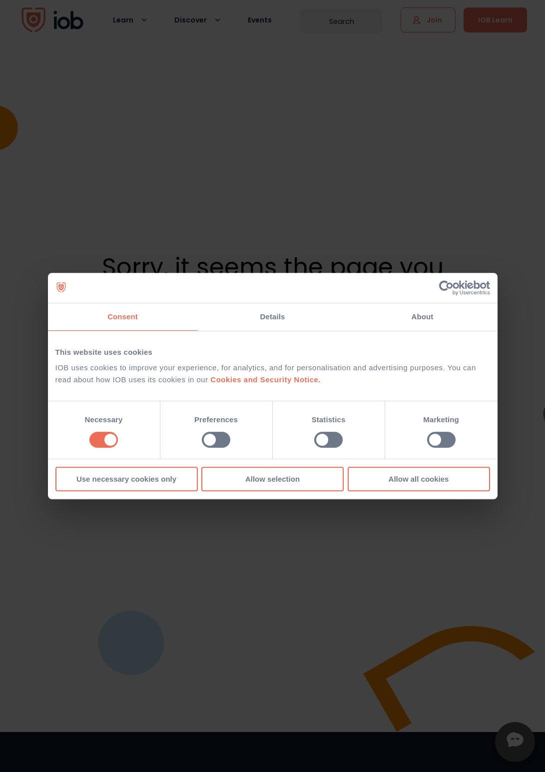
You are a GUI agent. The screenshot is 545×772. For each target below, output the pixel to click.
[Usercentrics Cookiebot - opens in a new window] (446, 287)
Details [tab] (272, 316)
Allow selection (272, 479)
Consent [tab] (122, 316)
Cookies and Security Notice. (265, 379)
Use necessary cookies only (126, 479)
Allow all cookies (419, 479)
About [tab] (423, 316)
